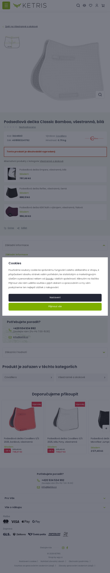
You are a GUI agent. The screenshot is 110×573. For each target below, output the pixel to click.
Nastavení (55, 297)
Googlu (49, 279)
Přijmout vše (55, 306)
